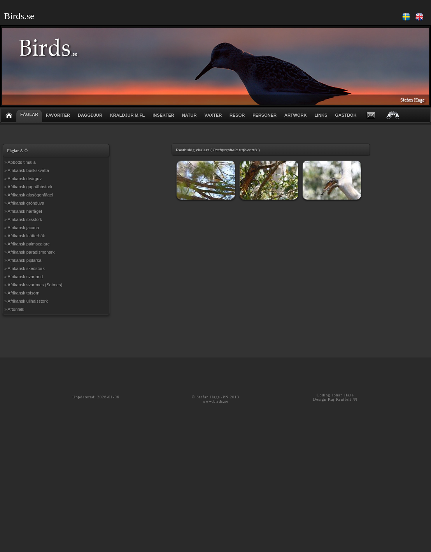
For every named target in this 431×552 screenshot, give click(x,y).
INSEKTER (163, 115)
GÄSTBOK (345, 115)
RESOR (237, 115)
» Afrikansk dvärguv (23, 178)
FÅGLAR (29, 114)
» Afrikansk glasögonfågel (28, 195)
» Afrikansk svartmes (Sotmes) (33, 284)
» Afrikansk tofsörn (22, 293)
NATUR (189, 115)
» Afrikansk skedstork (24, 268)
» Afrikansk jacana (21, 227)
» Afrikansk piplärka (22, 260)
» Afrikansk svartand (23, 276)
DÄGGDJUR (90, 115)
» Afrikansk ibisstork (23, 219)
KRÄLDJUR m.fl (127, 115)
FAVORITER (58, 115)
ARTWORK (295, 115)
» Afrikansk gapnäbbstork (28, 186)
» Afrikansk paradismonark (29, 252)
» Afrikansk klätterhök (24, 235)
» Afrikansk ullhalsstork (26, 301)
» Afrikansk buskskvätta (26, 170)
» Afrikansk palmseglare (27, 244)
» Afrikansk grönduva (24, 203)
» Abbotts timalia (20, 162)
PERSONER (264, 115)
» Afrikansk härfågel (23, 211)
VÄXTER (213, 115)
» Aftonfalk (14, 309)
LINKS (320, 115)
